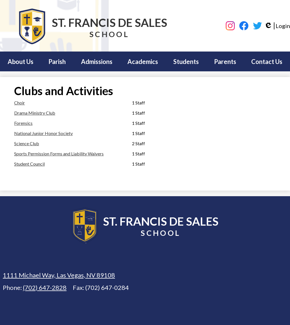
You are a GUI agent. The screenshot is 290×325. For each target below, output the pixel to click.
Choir (19, 102)
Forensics (23, 123)
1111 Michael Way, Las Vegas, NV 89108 (59, 275)
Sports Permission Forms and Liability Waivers (59, 153)
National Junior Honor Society (43, 133)
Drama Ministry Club (34, 113)
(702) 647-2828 (45, 287)
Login (277, 25)
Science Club (26, 143)
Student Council (29, 163)
